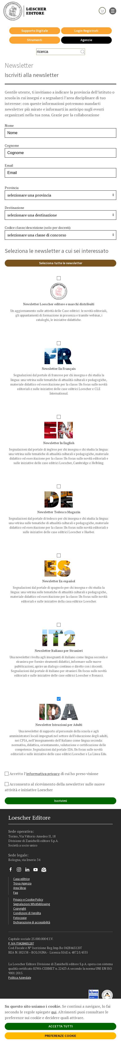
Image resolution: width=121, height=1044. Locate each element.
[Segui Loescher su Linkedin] (29, 870)
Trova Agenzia (22, 883)
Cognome (12, 145)
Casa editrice (21, 879)
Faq (15, 892)
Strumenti (34, 40)
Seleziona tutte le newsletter (60, 263)
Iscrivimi (60, 801)
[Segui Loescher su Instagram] (21, 870)
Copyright (19, 908)
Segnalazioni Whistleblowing (31, 904)
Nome (9, 125)
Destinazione (14, 207)
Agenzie (86, 40)
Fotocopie (20, 918)
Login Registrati (86, 30)
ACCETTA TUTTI (61, 1026)
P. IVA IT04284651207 (21, 943)
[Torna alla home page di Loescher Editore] (24, 11)
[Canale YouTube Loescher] (37, 870)
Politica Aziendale (19, 977)
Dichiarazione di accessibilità (31, 922)
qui (53, 1012)
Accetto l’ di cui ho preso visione (51, 773)
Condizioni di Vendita (27, 913)
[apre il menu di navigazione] (112, 10)
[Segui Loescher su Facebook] (12, 870)
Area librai (19, 888)
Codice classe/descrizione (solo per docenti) (38, 227)
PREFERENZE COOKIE (60, 1036)
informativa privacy (43, 773)
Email (9, 165)
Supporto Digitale (34, 30)
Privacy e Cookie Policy (28, 899)
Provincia (11, 187)
